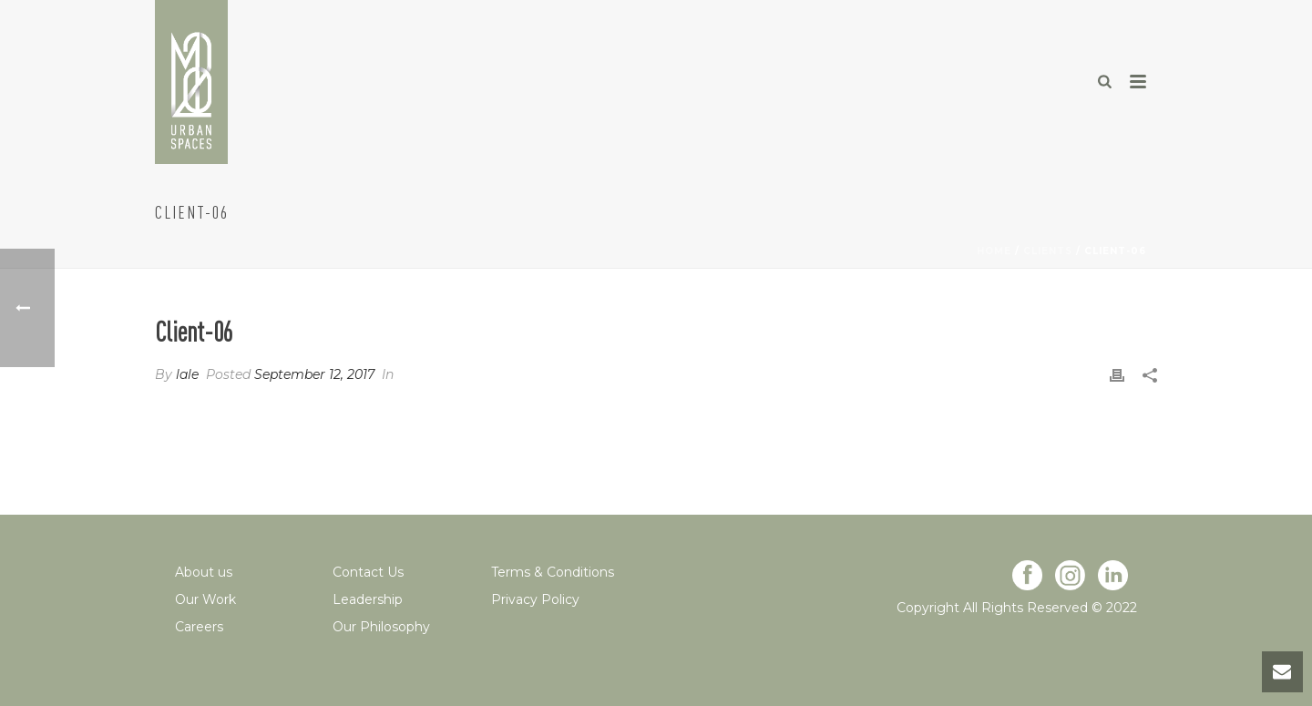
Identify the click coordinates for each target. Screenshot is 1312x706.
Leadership (368, 599)
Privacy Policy (535, 599)
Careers (199, 627)
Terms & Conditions (552, 572)
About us (203, 572)
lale (187, 374)
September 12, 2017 (314, 374)
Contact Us (368, 572)
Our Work (205, 599)
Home (994, 251)
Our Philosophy (381, 627)
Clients (1047, 251)
